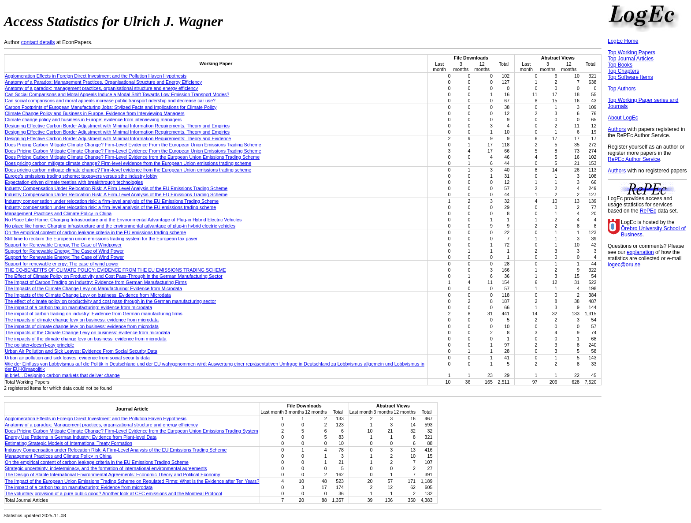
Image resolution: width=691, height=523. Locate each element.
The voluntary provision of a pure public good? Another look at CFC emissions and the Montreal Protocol (113, 493)
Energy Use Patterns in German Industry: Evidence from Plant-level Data (80, 437)
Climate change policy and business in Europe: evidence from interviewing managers (93, 119)
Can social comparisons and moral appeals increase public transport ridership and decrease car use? (110, 100)
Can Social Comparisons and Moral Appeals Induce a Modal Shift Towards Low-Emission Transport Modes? (117, 94)
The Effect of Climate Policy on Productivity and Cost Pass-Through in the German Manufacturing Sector (114, 276)
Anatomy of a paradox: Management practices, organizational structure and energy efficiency (101, 424)
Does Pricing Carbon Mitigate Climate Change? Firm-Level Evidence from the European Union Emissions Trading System (131, 430)
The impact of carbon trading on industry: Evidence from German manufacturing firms (93, 313)
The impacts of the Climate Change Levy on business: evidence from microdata (87, 332)
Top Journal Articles (631, 59)
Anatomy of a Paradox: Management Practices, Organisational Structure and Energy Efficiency (103, 82)
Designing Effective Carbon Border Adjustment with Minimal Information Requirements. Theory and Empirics (117, 125)
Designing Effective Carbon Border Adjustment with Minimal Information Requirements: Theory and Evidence (118, 138)
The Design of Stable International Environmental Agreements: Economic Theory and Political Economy (112, 474)
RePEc (648, 211)
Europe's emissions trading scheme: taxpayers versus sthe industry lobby (81, 176)
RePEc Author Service (634, 159)
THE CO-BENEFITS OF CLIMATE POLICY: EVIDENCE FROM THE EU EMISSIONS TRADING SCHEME (115, 270)
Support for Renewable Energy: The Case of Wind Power (64, 251)
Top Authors (621, 89)
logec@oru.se (624, 265)
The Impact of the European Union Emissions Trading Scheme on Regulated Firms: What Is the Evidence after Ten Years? (132, 481)
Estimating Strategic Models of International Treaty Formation (68, 443)
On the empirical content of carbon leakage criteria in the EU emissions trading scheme (95, 232)
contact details (38, 42)
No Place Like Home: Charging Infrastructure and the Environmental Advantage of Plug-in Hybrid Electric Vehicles (123, 219)
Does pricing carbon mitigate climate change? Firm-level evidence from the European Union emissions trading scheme (128, 163)
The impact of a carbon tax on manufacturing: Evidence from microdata (78, 487)
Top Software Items (630, 77)
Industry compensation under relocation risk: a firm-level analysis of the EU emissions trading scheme (110, 207)
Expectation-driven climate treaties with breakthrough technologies (74, 182)
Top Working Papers (631, 52)
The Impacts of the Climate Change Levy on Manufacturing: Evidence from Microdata (93, 288)
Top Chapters (623, 71)
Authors (617, 129)
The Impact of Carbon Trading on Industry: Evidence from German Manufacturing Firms (96, 282)
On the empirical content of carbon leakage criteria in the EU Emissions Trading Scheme (97, 462)
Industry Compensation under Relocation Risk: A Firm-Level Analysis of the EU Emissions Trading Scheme (116, 449)
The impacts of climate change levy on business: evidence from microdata (82, 319)
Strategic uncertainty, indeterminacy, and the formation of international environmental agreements (106, 468)
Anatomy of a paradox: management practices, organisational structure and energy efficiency (101, 88)
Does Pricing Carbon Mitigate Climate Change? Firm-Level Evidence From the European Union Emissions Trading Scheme (133, 144)
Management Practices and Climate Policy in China (58, 213)
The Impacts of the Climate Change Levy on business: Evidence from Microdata (88, 295)
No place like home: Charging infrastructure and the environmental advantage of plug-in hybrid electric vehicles (120, 225)
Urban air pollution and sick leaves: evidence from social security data (77, 357)
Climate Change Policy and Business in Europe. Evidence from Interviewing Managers (95, 113)
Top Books (620, 65)
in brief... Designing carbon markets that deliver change (62, 375)
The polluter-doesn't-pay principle (39, 344)
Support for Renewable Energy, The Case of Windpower (63, 244)
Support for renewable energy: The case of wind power (62, 263)
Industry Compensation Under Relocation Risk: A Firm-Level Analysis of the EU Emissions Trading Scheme (116, 188)
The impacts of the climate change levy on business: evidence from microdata (86, 338)
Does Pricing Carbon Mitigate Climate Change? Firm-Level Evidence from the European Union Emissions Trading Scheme (132, 157)
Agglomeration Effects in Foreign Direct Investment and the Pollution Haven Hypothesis (95, 75)
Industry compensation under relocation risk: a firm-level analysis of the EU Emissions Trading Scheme (112, 201)
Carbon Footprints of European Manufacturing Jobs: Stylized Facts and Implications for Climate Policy (110, 107)
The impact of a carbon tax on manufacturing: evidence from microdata (78, 307)
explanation (640, 252)
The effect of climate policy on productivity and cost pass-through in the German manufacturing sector (110, 301)
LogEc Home (623, 41)
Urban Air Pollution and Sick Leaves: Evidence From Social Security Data (81, 351)
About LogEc (623, 118)
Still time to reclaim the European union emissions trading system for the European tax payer (101, 238)
